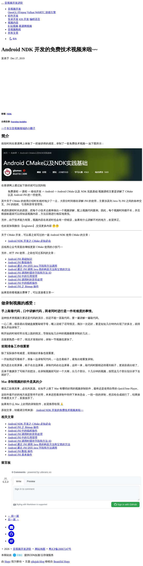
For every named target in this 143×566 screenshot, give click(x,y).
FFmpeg (22, 12)
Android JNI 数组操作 (20, 262)
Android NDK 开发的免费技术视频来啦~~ (59, 410)
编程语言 (35, 19)
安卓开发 (13, 19)
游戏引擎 (50, 12)
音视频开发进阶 (14, 2)
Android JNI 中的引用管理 (22, 276)
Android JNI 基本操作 (20, 454)
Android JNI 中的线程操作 (22, 283)
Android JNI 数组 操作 (20, 451)
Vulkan (31, 12)
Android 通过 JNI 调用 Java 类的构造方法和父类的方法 (39, 269)
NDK (9, 114)
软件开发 (13, 15)
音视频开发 (14, 9)
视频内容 (13, 22)
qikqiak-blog (37, 561)
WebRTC (40, 12)
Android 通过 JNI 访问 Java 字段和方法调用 (32, 265)
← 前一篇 (13, 516)
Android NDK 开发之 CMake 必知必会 (29, 241)
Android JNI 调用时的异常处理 (25, 279)
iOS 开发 (24, 19)
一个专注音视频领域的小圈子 (18, 128)
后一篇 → (13, 519)
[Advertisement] (71, 85)
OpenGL (13, 12)
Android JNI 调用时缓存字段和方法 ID (29, 272)
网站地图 (40, 549)
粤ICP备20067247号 (60, 549)
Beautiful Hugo (62, 561)
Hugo (7, 561)
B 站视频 (13, 26)
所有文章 (13, 32)
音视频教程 (14, 29)
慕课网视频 (25, 26)
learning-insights (19, 121)
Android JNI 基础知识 (20, 259)
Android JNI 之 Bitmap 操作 (23, 286)
